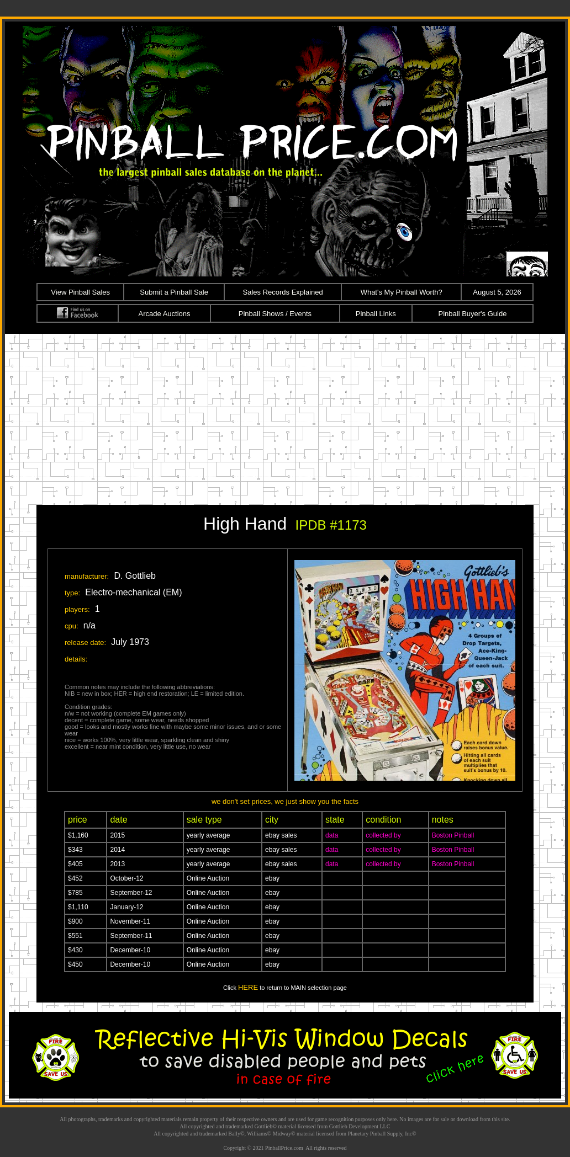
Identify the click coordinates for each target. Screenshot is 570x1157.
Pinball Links (376, 314)
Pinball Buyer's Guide (473, 314)
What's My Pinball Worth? (401, 292)
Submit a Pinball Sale (174, 292)
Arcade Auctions (165, 314)
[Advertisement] (285, 416)
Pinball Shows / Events (275, 314)
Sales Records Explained (283, 292)
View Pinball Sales (80, 292)
